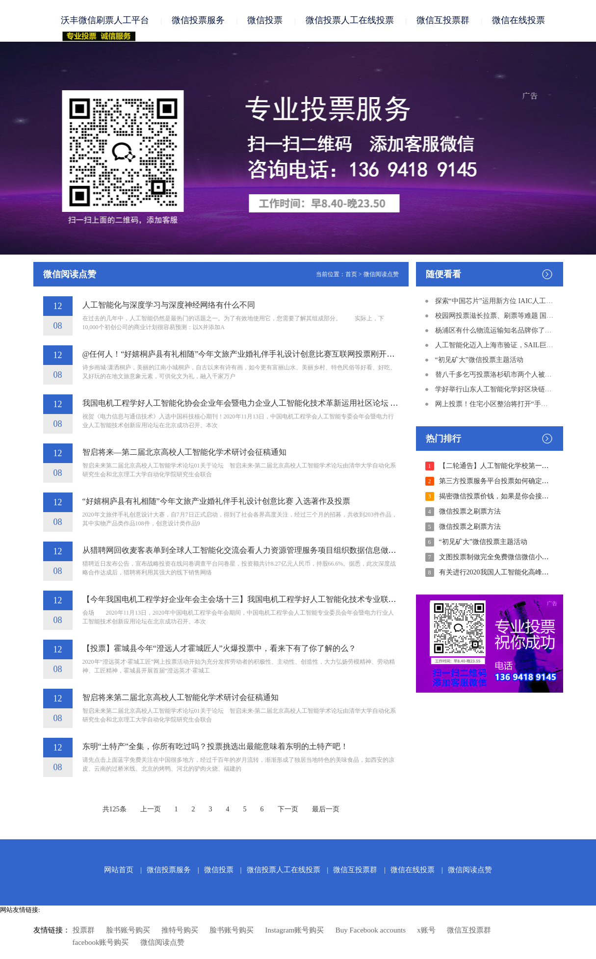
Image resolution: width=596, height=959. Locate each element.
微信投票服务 (198, 21)
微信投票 (265, 21)
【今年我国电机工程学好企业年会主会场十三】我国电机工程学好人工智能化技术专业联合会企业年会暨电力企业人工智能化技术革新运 (317, 600)
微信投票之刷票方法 (470, 512)
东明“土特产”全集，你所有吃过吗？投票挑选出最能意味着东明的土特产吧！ (215, 747)
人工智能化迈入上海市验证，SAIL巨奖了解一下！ (511, 345)
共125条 (115, 809)
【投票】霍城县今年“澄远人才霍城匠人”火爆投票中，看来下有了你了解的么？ (219, 649)
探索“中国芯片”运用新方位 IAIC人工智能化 (501, 301)
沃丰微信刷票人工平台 (105, 21)
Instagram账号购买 (294, 930)
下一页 (288, 809)
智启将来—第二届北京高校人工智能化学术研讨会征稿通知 (184, 452)
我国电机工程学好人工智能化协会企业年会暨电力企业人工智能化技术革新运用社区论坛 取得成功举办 (260, 403)
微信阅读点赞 (381, 274)
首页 (351, 274)
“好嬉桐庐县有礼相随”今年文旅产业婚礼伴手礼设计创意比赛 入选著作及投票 (216, 501)
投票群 (84, 930)
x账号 (426, 930)
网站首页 (118, 870)
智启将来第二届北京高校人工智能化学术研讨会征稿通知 (180, 698)
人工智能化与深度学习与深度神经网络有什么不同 (168, 305)
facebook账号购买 (101, 943)
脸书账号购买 (128, 930)
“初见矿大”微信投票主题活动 (479, 360)
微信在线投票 (518, 21)
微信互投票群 (442, 21)
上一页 (150, 809)
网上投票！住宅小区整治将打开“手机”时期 (500, 404)
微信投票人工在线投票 (350, 21)
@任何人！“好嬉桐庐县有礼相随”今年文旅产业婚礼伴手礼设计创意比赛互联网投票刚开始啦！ (246, 354)
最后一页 (325, 809)
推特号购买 (179, 930)
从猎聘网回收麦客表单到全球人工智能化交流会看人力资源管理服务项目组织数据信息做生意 (243, 550)
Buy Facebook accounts (371, 930)
